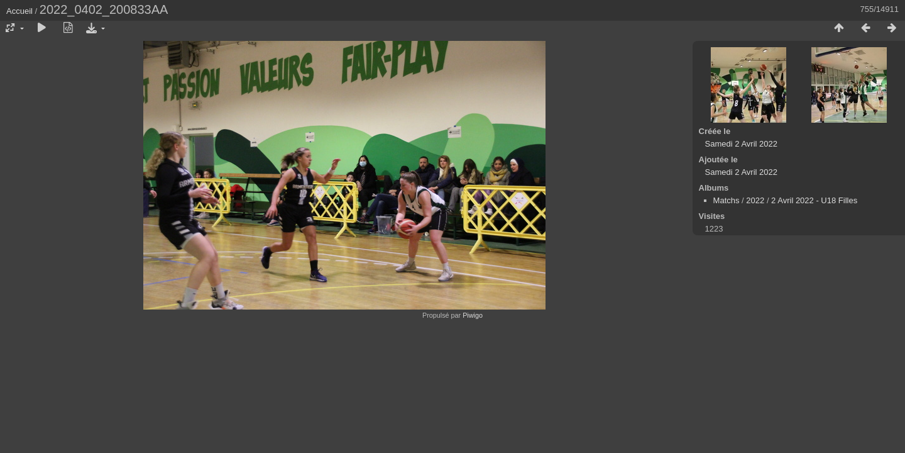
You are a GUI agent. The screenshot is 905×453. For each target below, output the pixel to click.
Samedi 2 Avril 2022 (741, 143)
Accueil (19, 11)
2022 (755, 200)
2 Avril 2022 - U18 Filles (814, 200)
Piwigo (473, 315)
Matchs (726, 200)
